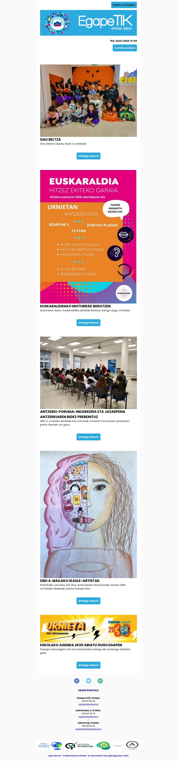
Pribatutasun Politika (74, 755)
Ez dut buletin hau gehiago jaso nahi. (108, 755)
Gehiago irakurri (88, 156)
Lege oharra (54, 755)
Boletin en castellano (124, 4)
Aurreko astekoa (124, 48)
